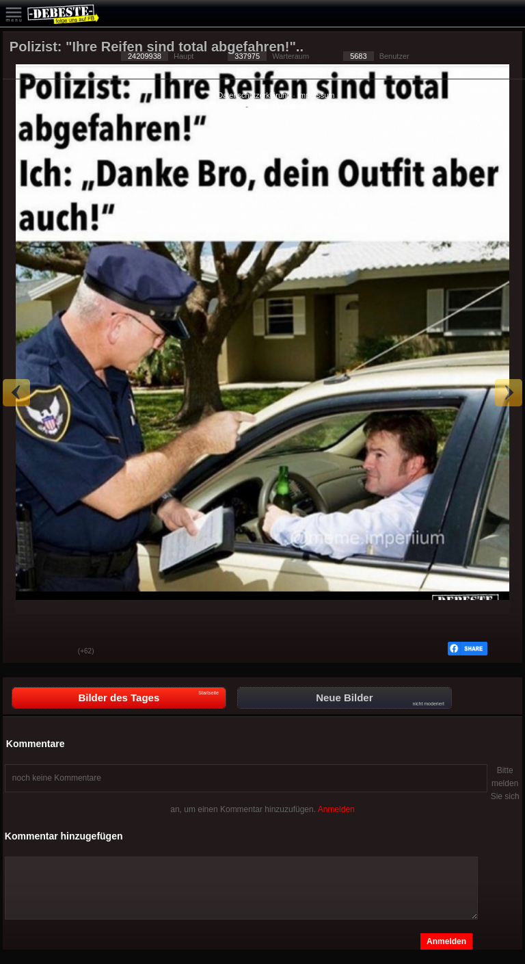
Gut (23, 652)
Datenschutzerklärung (254, 95)
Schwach (57, 652)
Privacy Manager (278, 106)
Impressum (315, 95)
